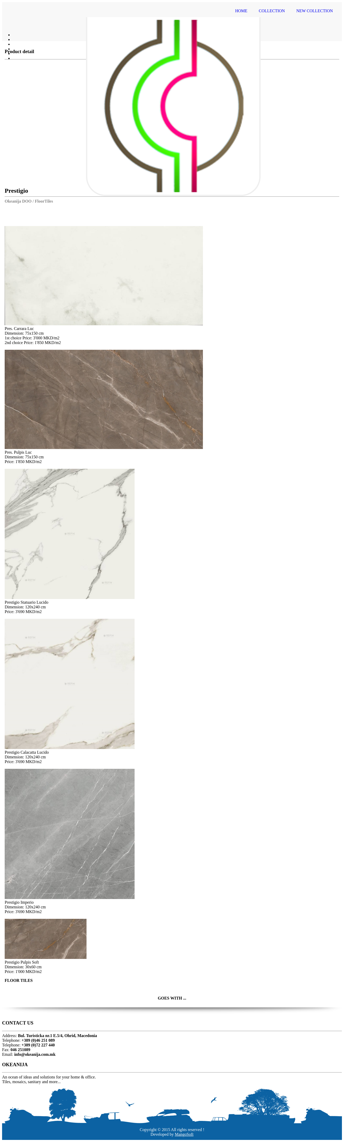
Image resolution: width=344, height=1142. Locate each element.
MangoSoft (184, 1134)
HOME (241, 11)
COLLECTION (272, 11)
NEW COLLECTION (314, 11)
